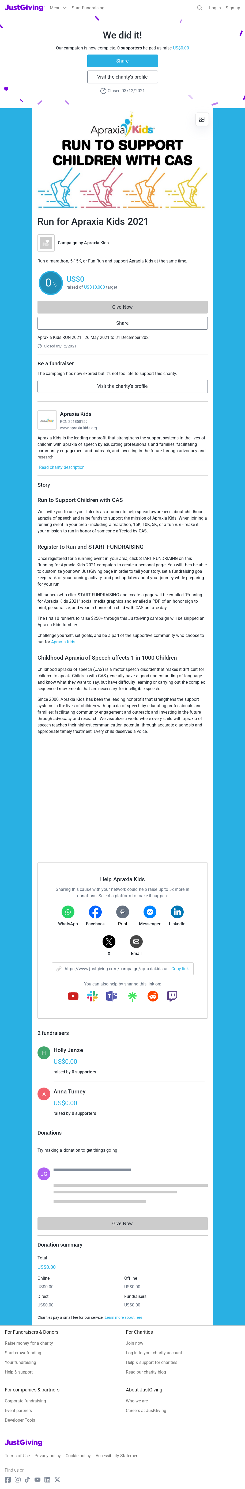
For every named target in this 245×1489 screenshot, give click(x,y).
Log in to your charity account (154, 1352)
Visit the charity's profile (122, 77)
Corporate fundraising (25, 1400)
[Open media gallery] (122, 159)
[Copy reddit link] (153, 997)
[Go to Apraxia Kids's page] (47, 420)
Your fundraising (20, 1362)
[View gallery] (202, 119)
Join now (134, 1343)
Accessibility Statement (118, 1455)
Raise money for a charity (29, 1343)
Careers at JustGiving (146, 1410)
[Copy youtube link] (73, 997)
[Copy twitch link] (172, 997)
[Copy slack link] (92, 997)
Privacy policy (48, 1455)
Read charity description (62, 467)
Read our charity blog (146, 1372)
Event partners (18, 1410)
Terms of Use (17, 1455)
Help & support (19, 1372)
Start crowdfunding (23, 1352)
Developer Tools (20, 1420)
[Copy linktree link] (132, 998)
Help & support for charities (151, 1362)
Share (122, 61)
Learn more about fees (123, 1317)
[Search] (199, 8)
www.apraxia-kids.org (78, 428)
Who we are (137, 1400)
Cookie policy (78, 1455)
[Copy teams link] (111, 997)
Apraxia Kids (96, 242)
